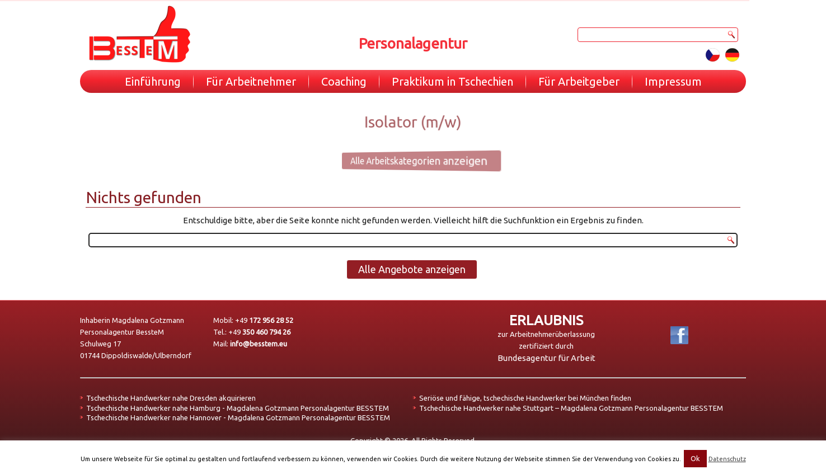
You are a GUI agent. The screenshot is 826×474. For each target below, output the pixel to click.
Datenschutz (727, 459)
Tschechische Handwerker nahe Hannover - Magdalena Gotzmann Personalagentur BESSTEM (238, 417)
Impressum (673, 81)
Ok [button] (695, 458)
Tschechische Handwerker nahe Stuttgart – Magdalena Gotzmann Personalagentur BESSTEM (571, 408)
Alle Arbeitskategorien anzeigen (408, 160)
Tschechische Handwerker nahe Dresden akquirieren (171, 398)
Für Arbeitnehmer (251, 81)
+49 (264, 320)
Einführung (153, 81)
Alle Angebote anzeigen (412, 269)
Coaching (344, 81)
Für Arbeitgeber (579, 81)
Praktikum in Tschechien (452, 81)
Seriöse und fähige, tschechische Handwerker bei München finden (525, 398)
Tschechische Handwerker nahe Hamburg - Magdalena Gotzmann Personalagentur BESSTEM (237, 408)
